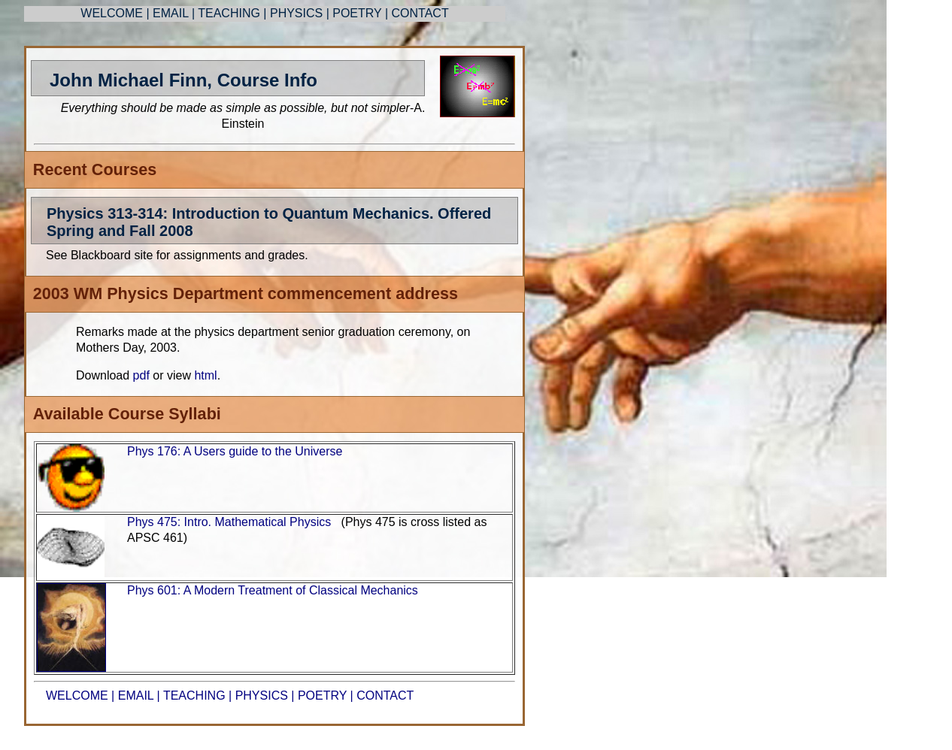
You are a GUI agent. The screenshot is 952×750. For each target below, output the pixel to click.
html (204, 375)
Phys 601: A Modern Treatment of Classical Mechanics (272, 590)
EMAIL (170, 13)
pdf (143, 375)
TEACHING (229, 13)
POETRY (356, 13)
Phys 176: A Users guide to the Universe (234, 451)
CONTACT (420, 13)
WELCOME (111, 13)
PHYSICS (298, 13)
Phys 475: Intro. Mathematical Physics (229, 522)
